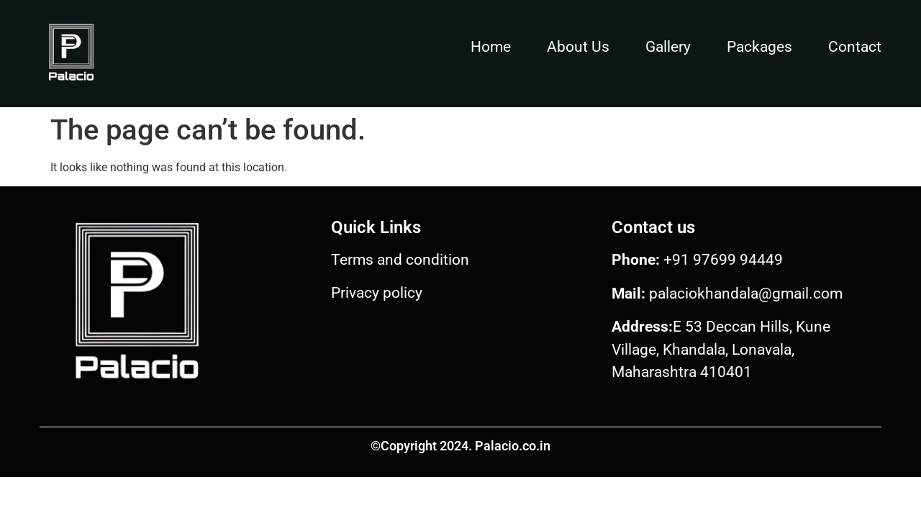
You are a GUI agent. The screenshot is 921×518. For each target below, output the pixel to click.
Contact (854, 46)
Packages (759, 46)
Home (491, 46)
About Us (578, 46)
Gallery (668, 46)
